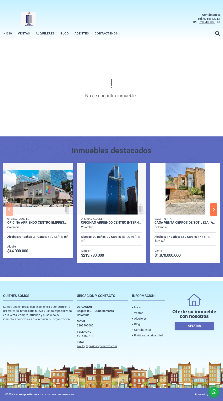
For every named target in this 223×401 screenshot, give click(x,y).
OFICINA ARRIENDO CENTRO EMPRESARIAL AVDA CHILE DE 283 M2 (38, 222)
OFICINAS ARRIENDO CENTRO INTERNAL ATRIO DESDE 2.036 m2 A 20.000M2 (111, 222)
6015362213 (211, 18)
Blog (64, 33)
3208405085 (207, 22)
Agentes (82, 33)
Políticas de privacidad (148, 335)
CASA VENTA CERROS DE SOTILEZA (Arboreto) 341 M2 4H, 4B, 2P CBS (185, 222)
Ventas (24, 33)
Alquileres (45, 33)
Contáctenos (106, 33)
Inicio (7, 33)
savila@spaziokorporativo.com (97, 346)
